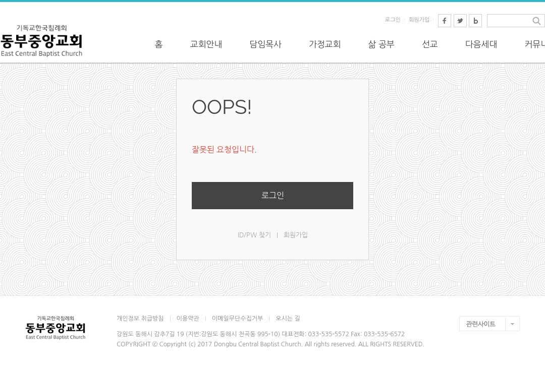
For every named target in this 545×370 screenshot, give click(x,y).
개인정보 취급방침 (140, 318)
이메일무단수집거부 (237, 318)
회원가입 (419, 20)
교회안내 (206, 44)
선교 (430, 44)
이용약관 (188, 318)
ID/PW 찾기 (254, 234)
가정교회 (325, 44)
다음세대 (481, 44)
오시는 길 (288, 318)
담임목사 (265, 44)
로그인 (393, 20)
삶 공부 (381, 44)
